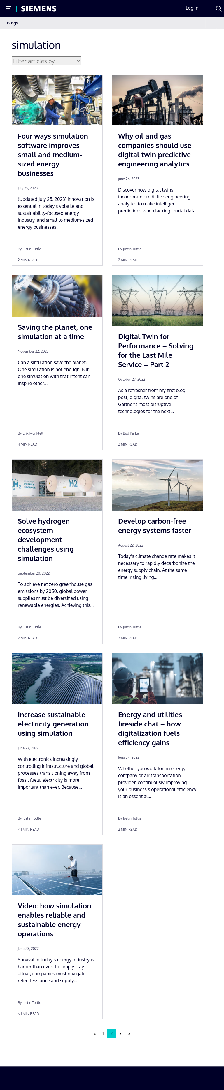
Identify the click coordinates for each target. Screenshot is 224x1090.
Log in (192, 8)
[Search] (219, 8)
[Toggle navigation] (211, 23)
